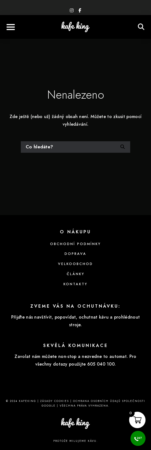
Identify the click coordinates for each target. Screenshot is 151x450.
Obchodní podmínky (75, 244)
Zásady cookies (54, 401)
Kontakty (75, 284)
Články (76, 274)
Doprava (75, 253)
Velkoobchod (75, 263)
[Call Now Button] (138, 438)
